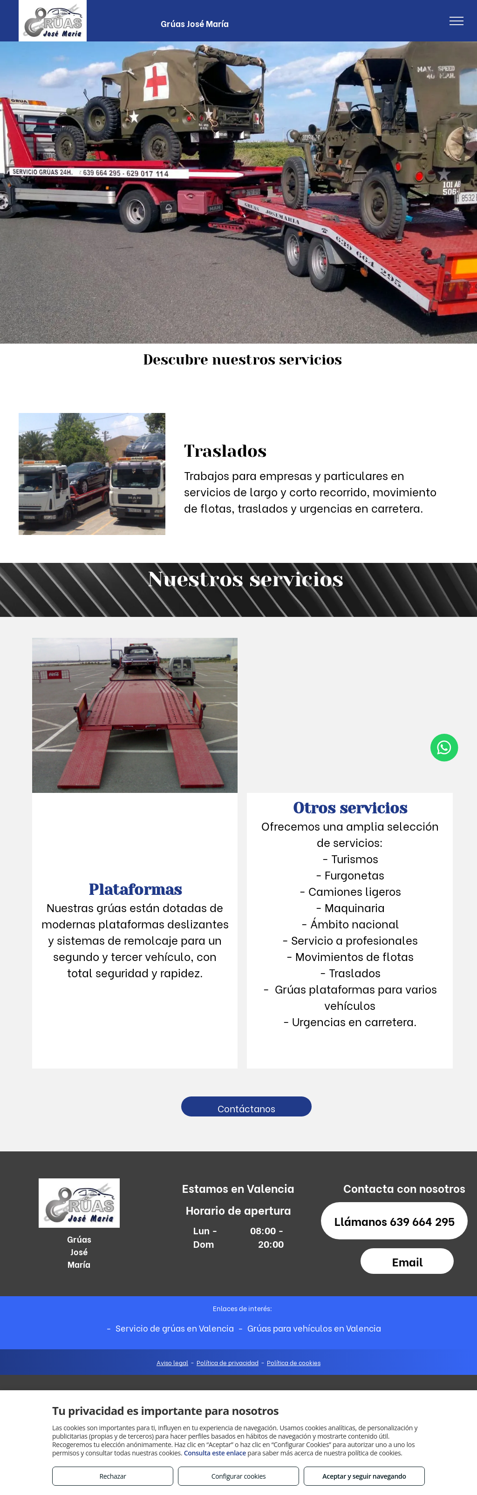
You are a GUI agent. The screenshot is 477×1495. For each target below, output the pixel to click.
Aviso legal (172, 1362)
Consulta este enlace (215, 1452)
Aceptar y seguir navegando (364, 1476)
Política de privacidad (228, 1362)
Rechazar (112, 1476)
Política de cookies (293, 1362)
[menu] (456, 21)
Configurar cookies (238, 1476)
